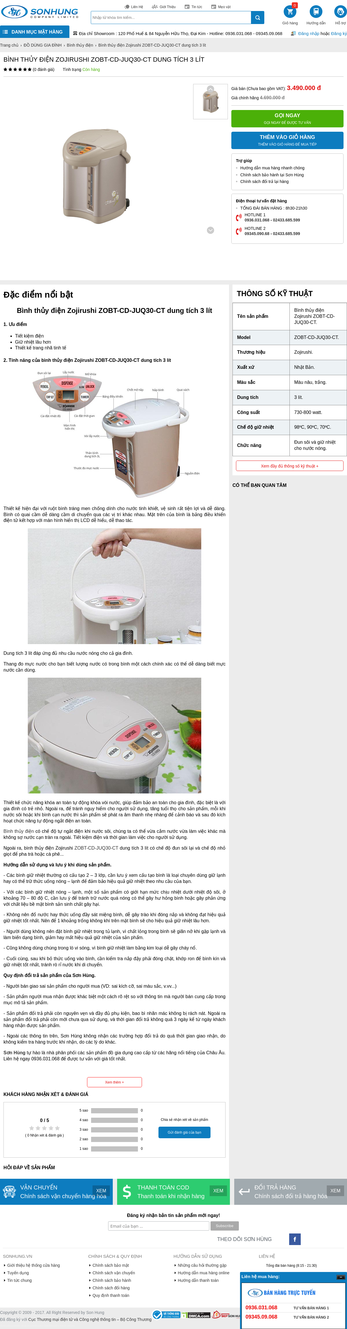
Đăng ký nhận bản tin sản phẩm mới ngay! (173, 1215)
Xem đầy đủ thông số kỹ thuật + (289, 466)
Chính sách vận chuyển (114, 1273)
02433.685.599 (286, 220)
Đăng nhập (308, 33)
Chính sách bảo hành (112, 1280)
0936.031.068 (257, 220)
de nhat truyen (26, 1325)
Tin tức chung (19, 1280)
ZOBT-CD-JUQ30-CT (96, 848)
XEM (101, 1190)
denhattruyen (8, 1325)
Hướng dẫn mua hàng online (204, 1273)
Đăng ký (339, 33)
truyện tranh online (63, 1325)
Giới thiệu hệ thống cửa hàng (33, 1265)
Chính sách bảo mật (111, 1265)
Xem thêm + (114, 1082)
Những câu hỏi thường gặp (202, 1265)
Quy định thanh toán (111, 1295)
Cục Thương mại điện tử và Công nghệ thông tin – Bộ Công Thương (90, 1319)
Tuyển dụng (18, 1273)
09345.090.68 (257, 233)
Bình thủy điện (18, 831)
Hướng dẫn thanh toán (198, 1280)
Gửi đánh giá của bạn (184, 1132)
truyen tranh (43, 1325)
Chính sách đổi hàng (111, 1288)
